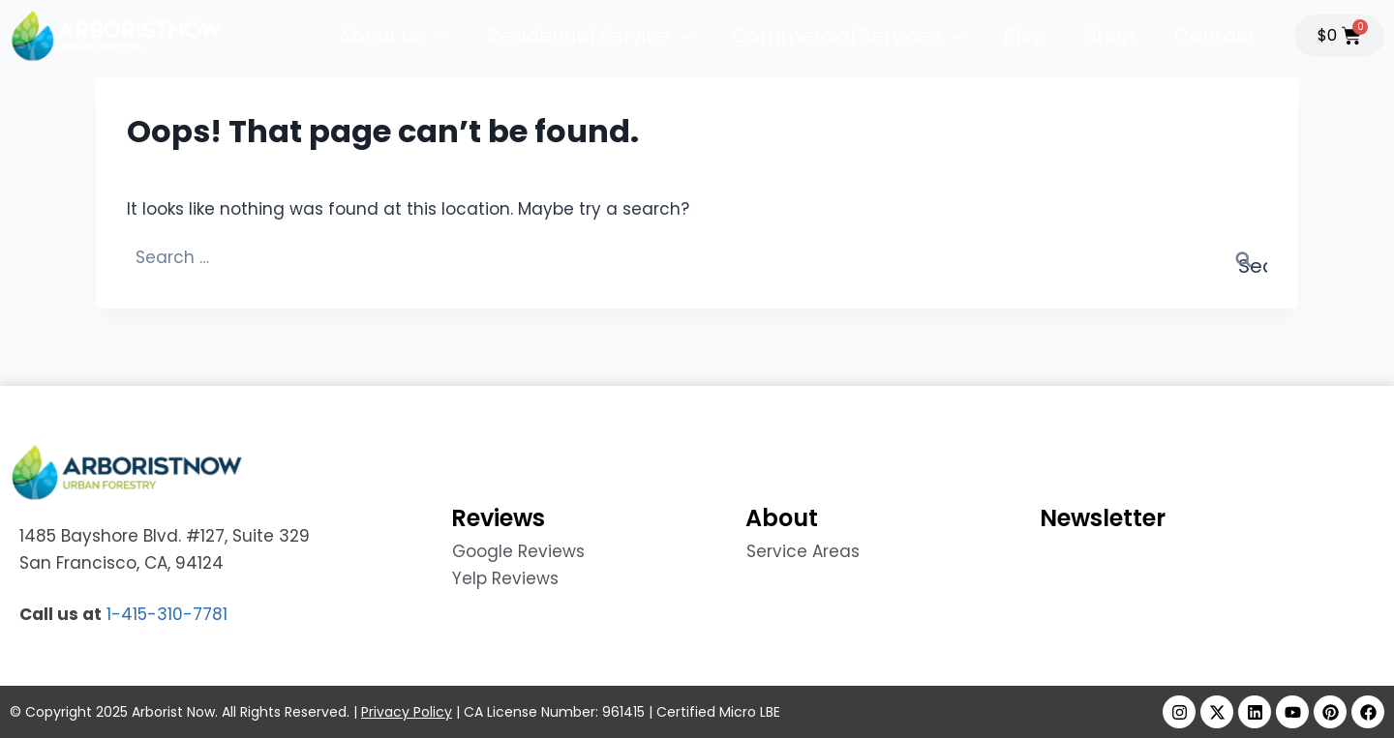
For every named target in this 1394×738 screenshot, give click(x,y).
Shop (1110, 35)
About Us (393, 35)
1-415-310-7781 (166, 614)
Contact (1215, 35)
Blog (1024, 35)
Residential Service (590, 35)
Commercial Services (848, 35)
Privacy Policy (406, 712)
